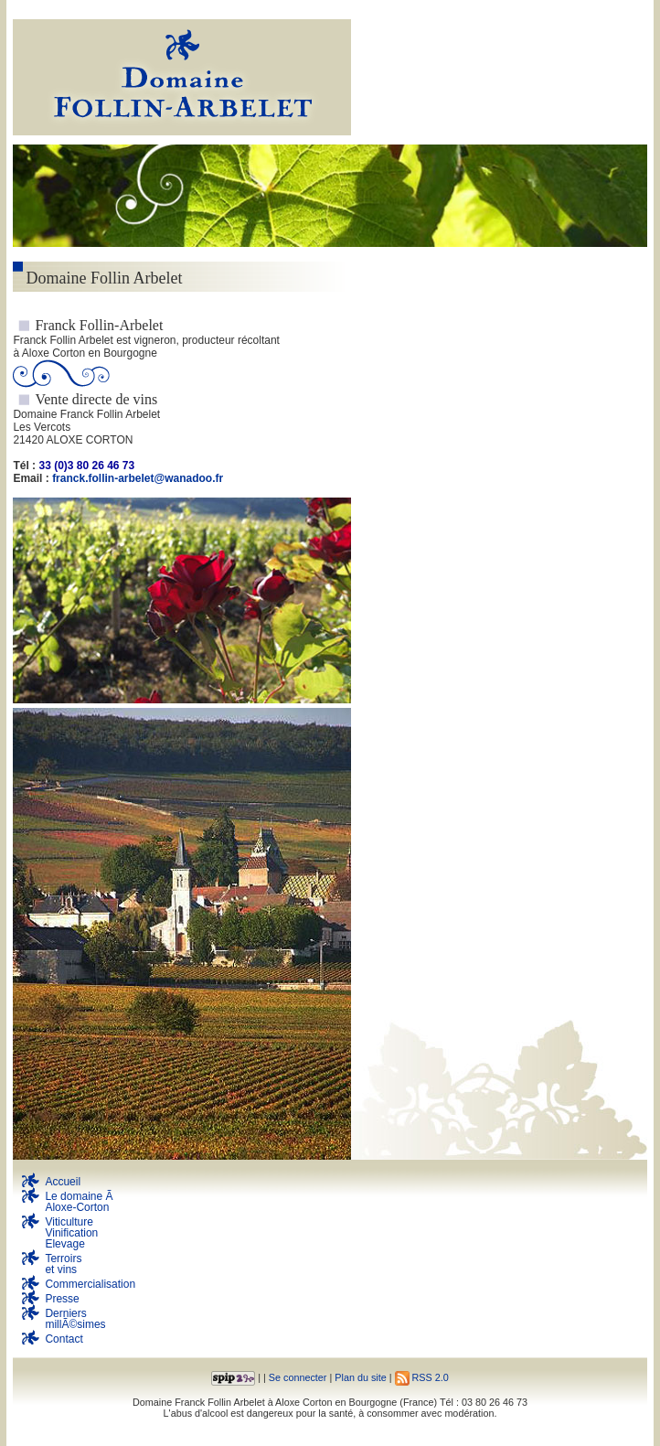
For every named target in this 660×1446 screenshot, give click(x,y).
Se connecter (298, 1377)
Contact (63, 1339)
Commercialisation (90, 1284)
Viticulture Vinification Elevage (71, 1233)
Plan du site (360, 1377)
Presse (62, 1298)
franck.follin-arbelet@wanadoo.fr (137, 478)
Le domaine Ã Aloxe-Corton (80, 1202)
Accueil (62, 1181)
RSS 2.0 (422, 1377)
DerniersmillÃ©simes (75, 1319)
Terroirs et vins (63, 1264)
